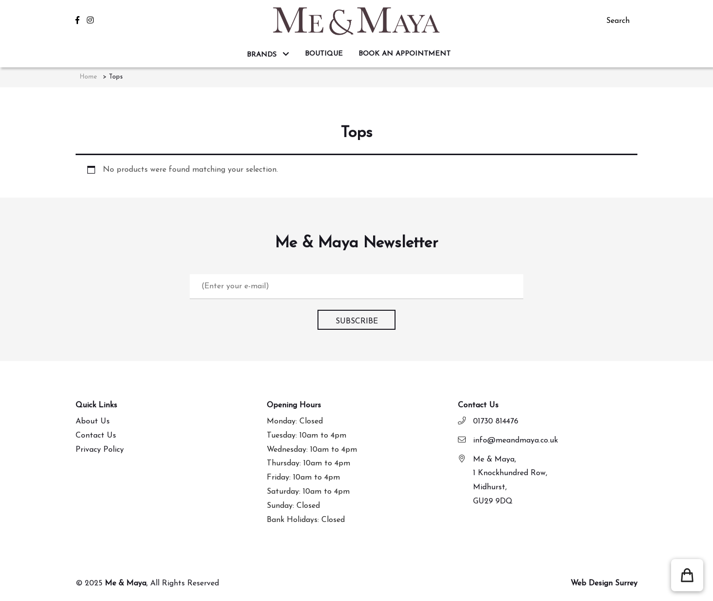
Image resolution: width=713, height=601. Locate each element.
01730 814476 (495, 421)
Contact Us (96, 436)
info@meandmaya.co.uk (515, 440)
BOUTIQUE (324, 54)
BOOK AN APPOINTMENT (404, 54)
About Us (93, 421)
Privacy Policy (100, 450)
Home (88, 77)
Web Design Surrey (604, 583)
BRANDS (263, 55)
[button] (687, 575)
